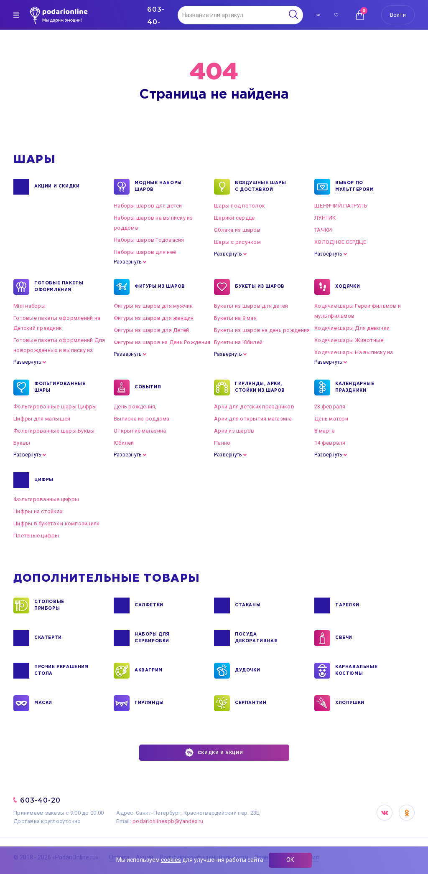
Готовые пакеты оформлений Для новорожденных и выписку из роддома (59, 350)
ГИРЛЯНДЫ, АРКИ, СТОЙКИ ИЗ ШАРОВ (260, 387)
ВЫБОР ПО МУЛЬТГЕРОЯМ (354, 187)
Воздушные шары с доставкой (260, 187)
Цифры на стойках (37, 511)
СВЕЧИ (343, 638)
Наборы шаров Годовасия (149, 240)
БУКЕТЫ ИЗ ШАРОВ (260, 287)
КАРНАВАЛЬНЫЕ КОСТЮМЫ (356, 671)
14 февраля (330, 443)
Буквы (21, 443)
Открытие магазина (140, 431)
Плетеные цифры (36, 535)
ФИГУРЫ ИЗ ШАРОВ (160, 287)
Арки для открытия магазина (253, 418)
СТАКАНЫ (247, 605)
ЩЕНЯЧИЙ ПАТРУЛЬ (340, 206)
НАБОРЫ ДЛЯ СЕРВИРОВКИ (152, 638)
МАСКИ (43, 703)
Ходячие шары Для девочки (352, 328)
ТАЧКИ (323, 230)
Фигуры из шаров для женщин (154, 318)
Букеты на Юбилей (238, 342)
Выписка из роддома (142, 418)
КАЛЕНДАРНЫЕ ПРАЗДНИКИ (354, 387)
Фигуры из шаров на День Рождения (162, 342)
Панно (222, 443)
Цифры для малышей (41, 418)
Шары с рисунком (237, 242)
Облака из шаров (237, 230)
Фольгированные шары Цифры (55, 406)
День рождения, (135, 406)
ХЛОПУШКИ (349, 703)
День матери (331, 418)
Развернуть (127, 262)
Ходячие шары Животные (348, 340)
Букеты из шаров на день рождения (262, 330)
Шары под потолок (239, 206)
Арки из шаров (234, 431)
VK (384, 813)
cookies (171, 859)
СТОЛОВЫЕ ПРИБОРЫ (49, 605)
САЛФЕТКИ (149, 605)
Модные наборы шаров (158, 187)
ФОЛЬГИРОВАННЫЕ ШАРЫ (59, 387)
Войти (398, 15)
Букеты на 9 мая (235, 318)
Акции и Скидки (56, 187)
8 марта (324, 431)
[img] (16, 15)
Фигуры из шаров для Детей (151, 330)
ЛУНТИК (325, 218)
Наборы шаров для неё (145, 252)
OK (407, 813)
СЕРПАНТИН (250, 703)
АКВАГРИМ (149, 671)
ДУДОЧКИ (247, 671)
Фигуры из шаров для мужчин (153, 306)
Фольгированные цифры (46, 499)
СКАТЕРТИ (48, 638)
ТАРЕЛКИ (347, 605)
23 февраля (330, 406)
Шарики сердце (234, 218)
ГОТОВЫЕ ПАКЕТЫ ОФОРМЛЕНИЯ (58, 287)
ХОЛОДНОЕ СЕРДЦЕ (340, 242)
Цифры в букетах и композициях (56, 523)
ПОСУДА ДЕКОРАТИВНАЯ (256, 638)
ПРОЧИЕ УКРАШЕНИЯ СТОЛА (61, 671)
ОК (290, 859)
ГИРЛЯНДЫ (149, 703)
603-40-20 (40, 800)
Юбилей (124, 443)
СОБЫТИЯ (148, 387)
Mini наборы (29, 306)
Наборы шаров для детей (148, 206)
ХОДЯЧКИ (347, 287)
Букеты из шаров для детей (251, 306)
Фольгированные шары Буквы (54, 431)
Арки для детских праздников (254, 406)
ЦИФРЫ (44, 480)
